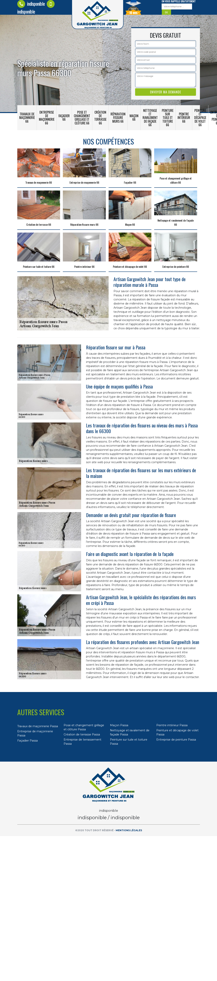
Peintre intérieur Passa (172, 725)
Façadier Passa (27, 740)
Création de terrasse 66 (100, 117)
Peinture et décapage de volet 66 (200, 117)
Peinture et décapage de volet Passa (177, 732)
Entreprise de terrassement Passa (82, 741)
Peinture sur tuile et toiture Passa (128, 741)
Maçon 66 (134, 117)
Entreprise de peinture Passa (176, 739)
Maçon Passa (119, 725)
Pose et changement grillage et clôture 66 (82, 117)
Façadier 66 (64, 117)
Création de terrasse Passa (82, 734)
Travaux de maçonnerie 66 (27, 117)
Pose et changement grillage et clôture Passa (84, 727)
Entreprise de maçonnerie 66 (46, 117)
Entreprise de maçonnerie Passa (35, 733)
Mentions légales (129, 830)
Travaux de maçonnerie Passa (37, 726)
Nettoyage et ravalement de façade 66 (150, 117)
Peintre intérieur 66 (184, 117)
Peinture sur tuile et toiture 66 (167, 117)
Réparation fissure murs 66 (118, 117)
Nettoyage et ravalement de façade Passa (129, 732)
